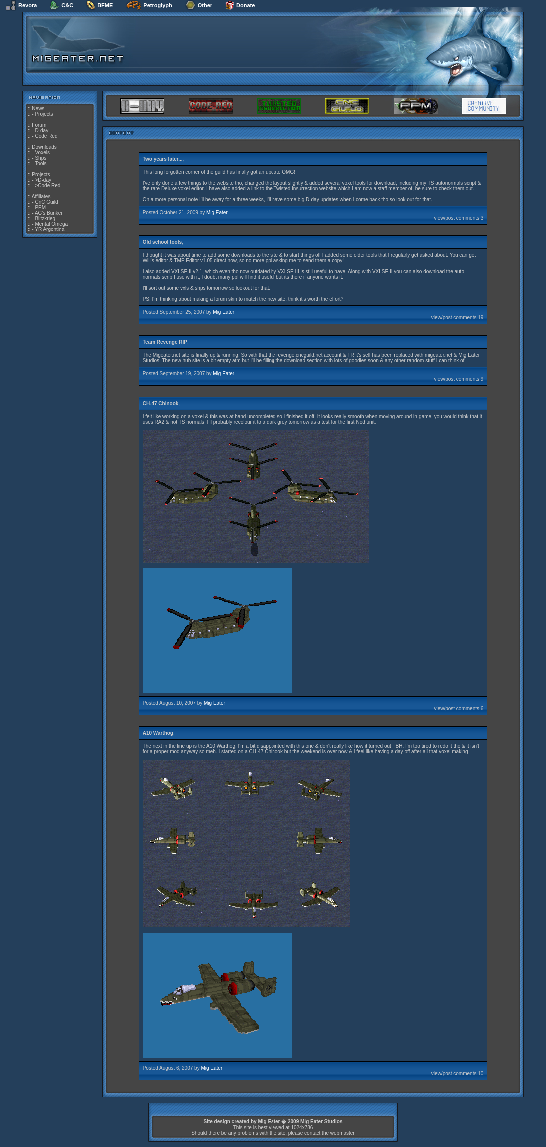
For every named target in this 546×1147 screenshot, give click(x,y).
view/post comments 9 (458, 379)
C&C (61, 5)
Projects (44, 114)
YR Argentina (49, 229)
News (38, 108)
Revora (21, 5)
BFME (99, 5)
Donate (240, 5)
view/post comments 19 (457, 317)
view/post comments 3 (458, 218)
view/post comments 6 (458, 708)
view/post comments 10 (457, 1073)
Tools (40, 163)
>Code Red (47, 185)
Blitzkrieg (45, 218)
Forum (39, 125)
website (225, 183)
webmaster (342, 1133)
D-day (41, 130)
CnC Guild (46, 202)
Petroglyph (149, 5)
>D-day (43, 180)
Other (198, 5)
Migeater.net (166, 355)
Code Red (46, 136)
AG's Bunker (49, 213)
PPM (40, 207)
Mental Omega (51, 224)
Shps (40, 158)
